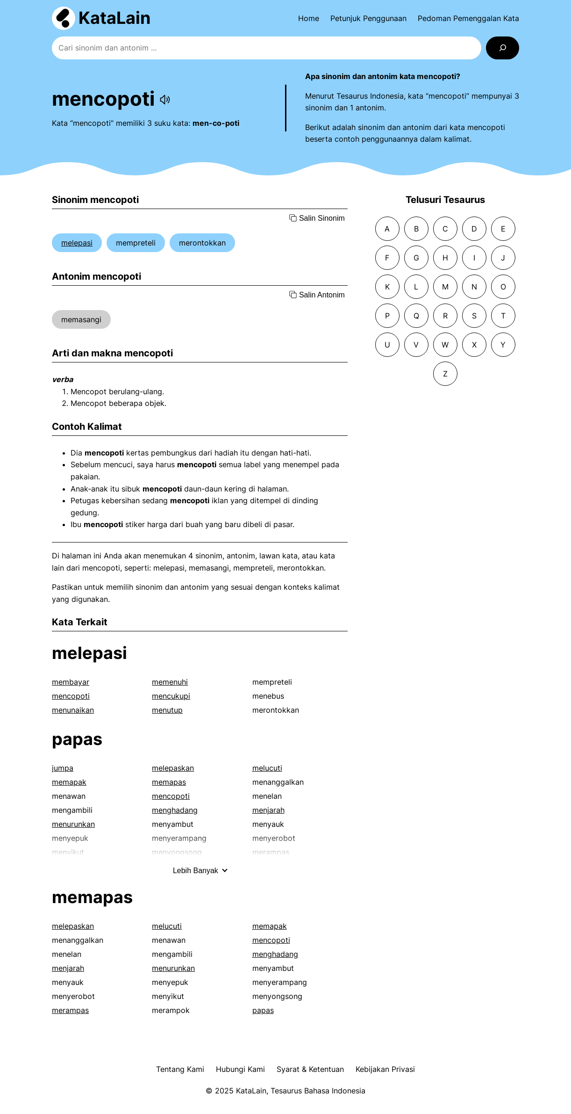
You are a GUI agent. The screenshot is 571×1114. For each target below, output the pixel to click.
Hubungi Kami (240, 1069)
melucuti (267, 768)
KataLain (114, 17)
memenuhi (170, 682)
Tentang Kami (180, 1069)
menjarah (268, 810)
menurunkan (73, 824)
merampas (70, 1010)
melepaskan (173, 768)
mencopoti (71, 696)
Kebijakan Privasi (385, 1069)
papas (77, 739)
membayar (70, 682)
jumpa (62, 768)
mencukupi (171, 696)
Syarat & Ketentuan (310, 1069)
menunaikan (73, 710)
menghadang (175, 810)
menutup (167, 710)
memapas (169, 782)
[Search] (502, 47)
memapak (69, 782)
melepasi (77, 242)
